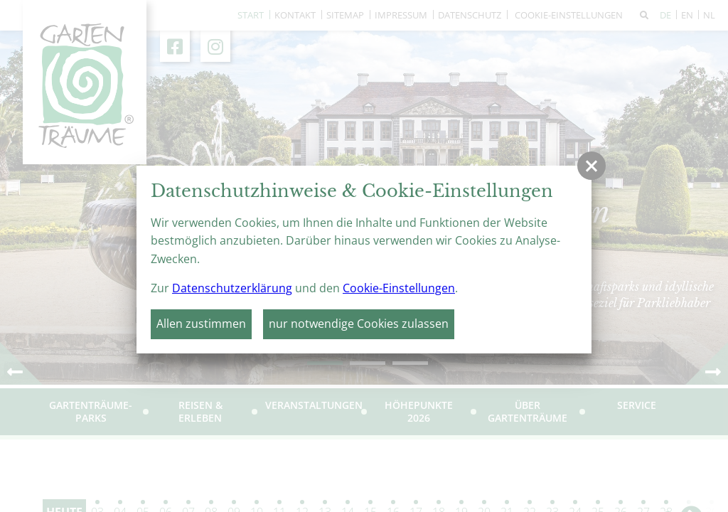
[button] (591, 165)
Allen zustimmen (201, 323)
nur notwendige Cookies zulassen (359, 323)
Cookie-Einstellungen (399, 288)
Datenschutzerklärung (232, 288)
